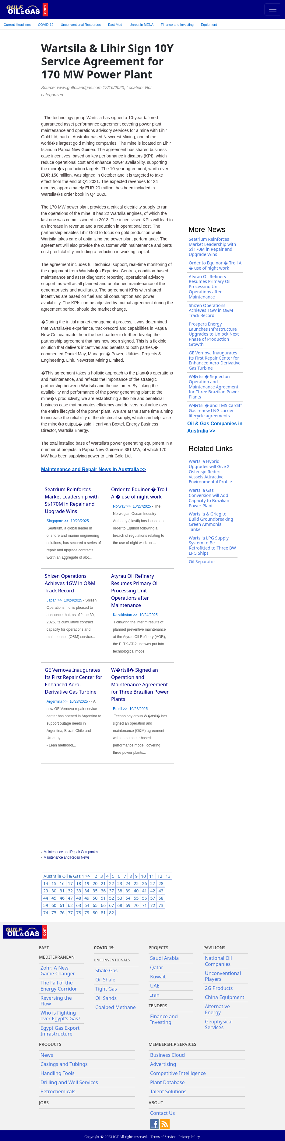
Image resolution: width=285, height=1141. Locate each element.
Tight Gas (106, 988)
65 (95, 905)
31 (62, 891)
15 (53, 883)
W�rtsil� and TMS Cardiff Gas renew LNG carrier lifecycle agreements (215, 410)
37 (111, 891)
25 (136, 883)
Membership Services (172, 1044)
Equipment (209, 24)
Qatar (156, 967)
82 (111, 912)
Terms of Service (162, 1137)
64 (86, 905)
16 (62, 883)
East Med (115, 24)
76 (62, 912)
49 (86, 898)
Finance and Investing (177, 24)
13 (168, 876)
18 (78, 883)
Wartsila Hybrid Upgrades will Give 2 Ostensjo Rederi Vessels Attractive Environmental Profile (210, 471)
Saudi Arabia (164, 958)
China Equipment (224, 997)
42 (152, 891)
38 (119, 891)
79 (86, 912)
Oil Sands (106, 998)
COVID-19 (46, 24)
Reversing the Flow (56, 1000)
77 (70, 912)
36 (103, 891)
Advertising (163, 1064)
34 (86, 891)
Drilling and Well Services (69, 1082)
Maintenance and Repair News (67, 857)
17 (70, 883)
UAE (155, 985)
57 (152, 898)
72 (152, 905)
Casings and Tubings (64, 1064)
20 (95, 883)
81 (103, 912)
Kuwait (158, 976)
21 (103, 883)
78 (78, 912)
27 (152, 883)
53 (119, 898)
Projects (158, 947)
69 (127, 905)
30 (53, 891)
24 (127, 883)
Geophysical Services (219, 1024)
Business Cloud (167, 1055)
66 (103, 905)
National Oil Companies (218, 961)
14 (45, 883)
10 (143, 876)
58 (160, 898)
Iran (155, 994)
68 (119, 905)
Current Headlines (17, 24)
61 (62, 905)
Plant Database (167, 1082)
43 (160, 891)
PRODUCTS (50, 1044)
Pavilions (214, 947)
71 (144, 905)
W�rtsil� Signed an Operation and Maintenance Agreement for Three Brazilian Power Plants (140, 684)
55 (136, 898)
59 (45, 905)
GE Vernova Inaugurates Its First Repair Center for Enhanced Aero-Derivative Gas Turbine (215, 360)
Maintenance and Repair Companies (71, 852)
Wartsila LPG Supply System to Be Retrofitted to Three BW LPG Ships (212, 545)
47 (70, 898)
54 (127, 898)
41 (144, 891)
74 (45, 912)
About (156, 1102)
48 (78, 898)
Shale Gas (106, 970)
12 (159, 876)
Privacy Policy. (189, 1137)
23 (119, 883)
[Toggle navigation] (272, 9)
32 (70, 891)
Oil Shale (105, 979)
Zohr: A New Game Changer (57, 970)
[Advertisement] (107, 807)
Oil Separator (202, 561)
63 (78, 905)
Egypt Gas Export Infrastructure (59, 1031)
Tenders (158, 1005)
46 (62, 898)
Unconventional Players (223, 976)
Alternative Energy (217, 1009)
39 (127, 891)
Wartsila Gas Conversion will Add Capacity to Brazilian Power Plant (209, 497)
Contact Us (162, 1113)
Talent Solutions (168, 1091)
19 (86, 883)
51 (103, 898)
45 (53, 898)
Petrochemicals (58, 1091)
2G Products (219, 988)
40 (136, 891)
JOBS (44, 1102)
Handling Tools (57, 1073)
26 (144, 883)
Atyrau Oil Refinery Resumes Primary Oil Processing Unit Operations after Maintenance (135, 590)
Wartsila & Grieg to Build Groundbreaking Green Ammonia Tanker (211, 521)
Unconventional (80, 24)
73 (160, 905)
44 (45, 898)
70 (136, 905)
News (46, 1055)
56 (144, 898)
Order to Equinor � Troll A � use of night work (215, 265)
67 (111, 905)
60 (53, 905)
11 (151, 876)
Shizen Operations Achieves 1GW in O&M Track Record (70, 583)
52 (111, 898)
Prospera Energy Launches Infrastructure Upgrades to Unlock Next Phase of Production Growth (214, 334)
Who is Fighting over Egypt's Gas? (60, 1015)
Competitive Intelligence (178, 1073)
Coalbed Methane (115, 1007)
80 (95, 912)
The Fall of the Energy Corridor (58, 985)
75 (53, 912)
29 (45, 891)
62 (70, 905)
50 (95, 898)
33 (78, 891)
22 (111, 883)
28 (160, 883)
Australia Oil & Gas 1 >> (67, 876)
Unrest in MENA (141, 24)
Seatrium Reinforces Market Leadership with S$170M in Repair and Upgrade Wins (212, 246)
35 (95, 891)
